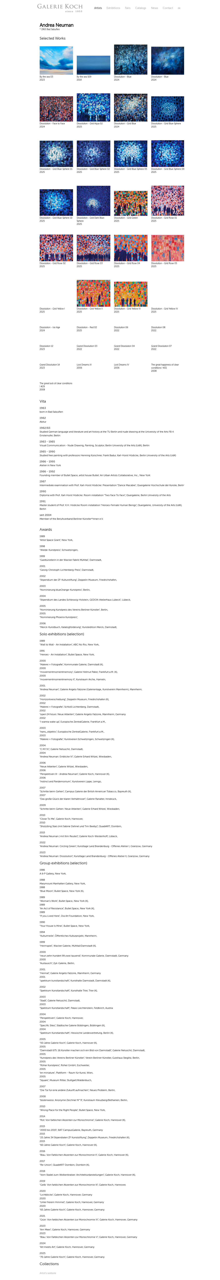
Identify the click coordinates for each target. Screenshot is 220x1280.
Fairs (127, 8)
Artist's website (48, 1273)
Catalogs (140, 8)
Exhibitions (113, 8)
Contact (168, 8)
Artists (98, 8)
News (154, 8)
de (179, 8)
